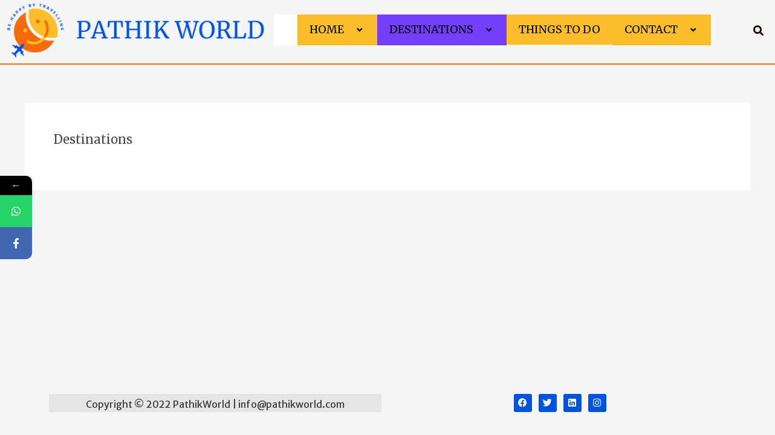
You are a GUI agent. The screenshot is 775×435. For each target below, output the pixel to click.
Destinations (442, 29)
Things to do (559, 29)
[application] (349, 30)
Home (337, 29)
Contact (661, 29)
